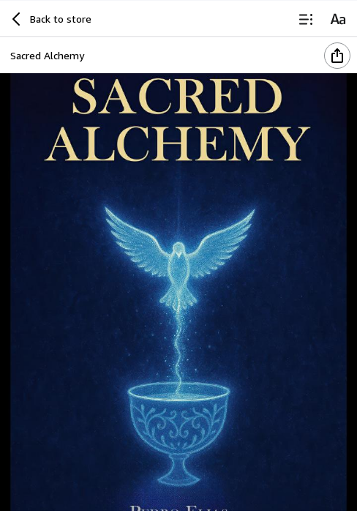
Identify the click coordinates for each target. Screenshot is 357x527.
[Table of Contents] (306, 19)
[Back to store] (49, 19)
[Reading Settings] (338, 19)
